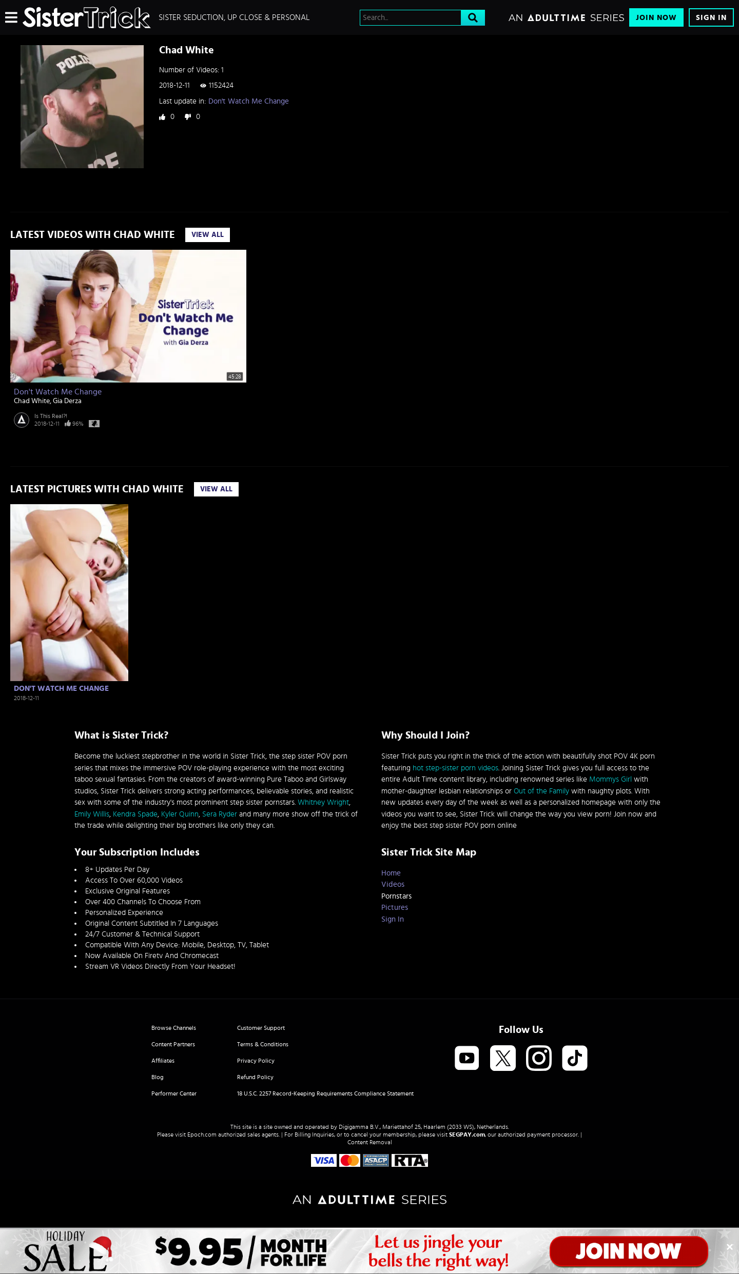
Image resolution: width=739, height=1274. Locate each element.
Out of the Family (541, 791)
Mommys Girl (610, 779)
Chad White (32, 401)
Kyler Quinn (180, 814)
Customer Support (261, 1028)
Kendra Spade (135, 814)
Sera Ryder (219, 814)
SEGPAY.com (467, 1134)
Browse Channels (173, 1028)
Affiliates (162, 1061)
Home (391, 873)
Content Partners (173, 1044)
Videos (392, 884)
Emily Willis (91, 814)
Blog (157, 1077)
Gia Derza (67, 401)
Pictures (394, 907)
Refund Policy (255, 1077)
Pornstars (396, 896)
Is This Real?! (50, 416)
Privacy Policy (256, 1061)
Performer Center (174, 1093)
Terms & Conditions (262, 1044)
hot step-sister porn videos (455, 768)
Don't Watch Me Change (248, 101)
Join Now (656, 18)
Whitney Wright (323, 802)
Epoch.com (202, 1134)
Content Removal (369, 1142)
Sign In (711, 18)
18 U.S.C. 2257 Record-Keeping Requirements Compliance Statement (325, 1093)
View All (207, 234)
